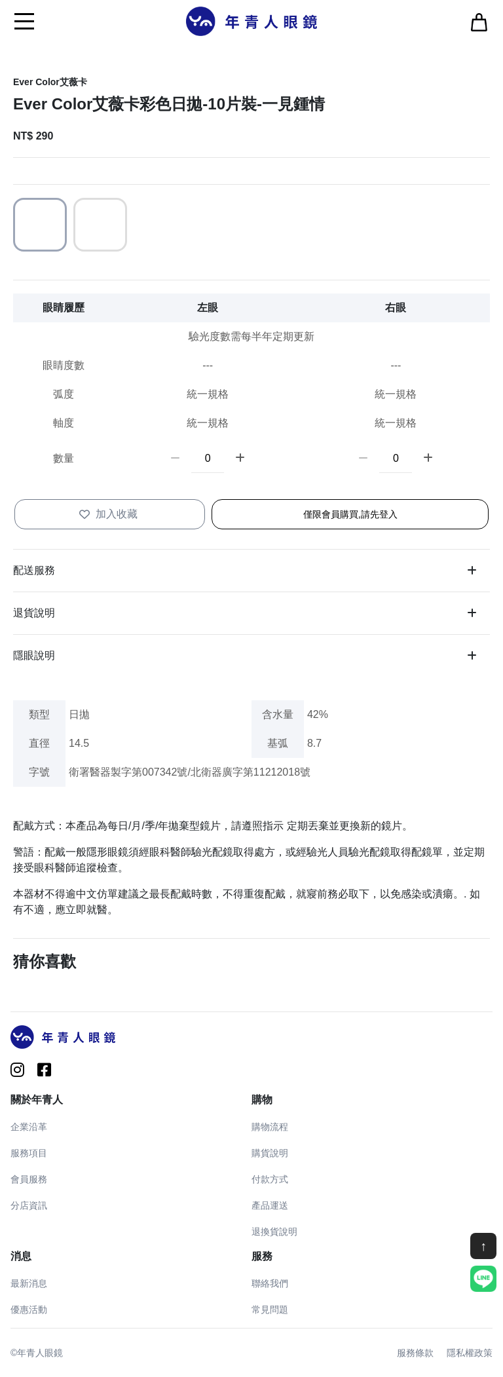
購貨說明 (270, 1153)
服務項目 (28, 1153)
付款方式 (270, 1179)
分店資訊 (28, 1205)
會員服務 (28, 1179)
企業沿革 (28, 1127)
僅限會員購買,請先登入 (350, 514)
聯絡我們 (270, 1283)
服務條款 (415, 1353)
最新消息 (28, 1283)
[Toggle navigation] (24, 21)
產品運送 (270, 1205)
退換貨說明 (274, 1231)
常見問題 (270, 1309)
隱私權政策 (470, 1353)
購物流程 (270, 1127)
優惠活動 (28, 1309)
